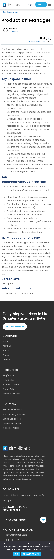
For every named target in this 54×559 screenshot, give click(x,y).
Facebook (26, 495)
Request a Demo (15, 326)
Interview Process (11, 428)
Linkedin (15, 495)
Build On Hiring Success (14, 414)
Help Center (8, 380)
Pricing (6, 355)
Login (30, 4)
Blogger (7, 500)
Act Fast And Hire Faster (14, 409)
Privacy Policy (9, 389)
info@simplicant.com (15, 535)
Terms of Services (11, 393)
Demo (41, 4)
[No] (50, 549)
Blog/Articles (9, 375)
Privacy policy (31, 554)
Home (5, 341)
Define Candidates (12, 418)
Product (6, 350)
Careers (6, 359)
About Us (7, 346)
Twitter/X (39, 495)
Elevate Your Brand (12, 423)
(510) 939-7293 (12, 540)
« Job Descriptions (9, 12)
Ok (16, 554)
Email (5, 495)
